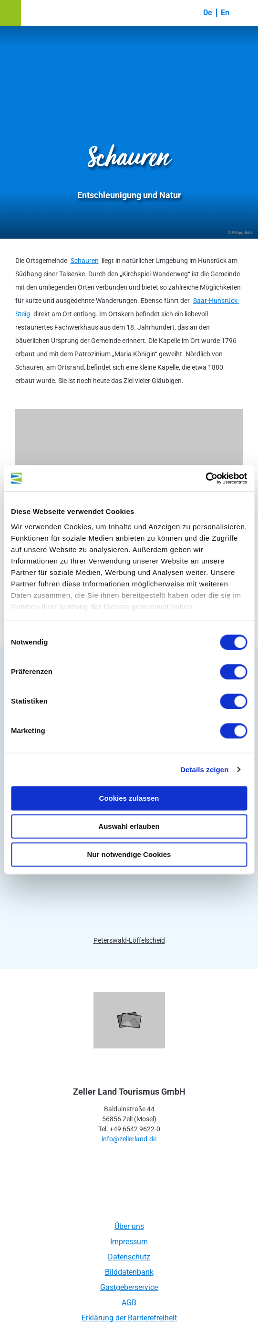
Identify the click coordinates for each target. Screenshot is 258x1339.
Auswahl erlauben (128, 826)
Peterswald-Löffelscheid (129, 940)
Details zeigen (204, 769)
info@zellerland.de (129, 1139)
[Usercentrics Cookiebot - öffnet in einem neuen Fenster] (205, 478)
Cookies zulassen (129, 798)
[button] (10, 13)
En (225, 12)
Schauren (85, 260)
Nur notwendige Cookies (129, 854)
